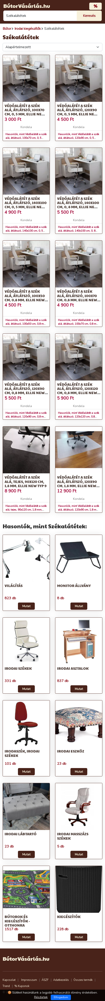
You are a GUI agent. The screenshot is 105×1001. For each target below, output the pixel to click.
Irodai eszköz (70, 751)
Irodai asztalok (73, 668)
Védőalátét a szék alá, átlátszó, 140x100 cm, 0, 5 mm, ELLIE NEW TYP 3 (26, 205)
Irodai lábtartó (21, 833)
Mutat (26, 606)
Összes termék (83, 980)
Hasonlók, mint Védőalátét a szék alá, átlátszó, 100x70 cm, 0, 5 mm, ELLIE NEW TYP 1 (26, 137)
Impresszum (29, 980)
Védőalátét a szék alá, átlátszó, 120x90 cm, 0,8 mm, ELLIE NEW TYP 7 (25, 391)
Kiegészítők (68, 916)
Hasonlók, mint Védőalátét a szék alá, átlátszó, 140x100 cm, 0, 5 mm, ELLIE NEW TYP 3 (26, 230)
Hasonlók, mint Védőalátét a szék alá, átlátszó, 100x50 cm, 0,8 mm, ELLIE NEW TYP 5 (26, 323)
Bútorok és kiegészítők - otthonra (17, 920)
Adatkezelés (61, 980)
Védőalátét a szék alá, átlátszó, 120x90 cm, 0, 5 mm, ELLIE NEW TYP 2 (77, 112)
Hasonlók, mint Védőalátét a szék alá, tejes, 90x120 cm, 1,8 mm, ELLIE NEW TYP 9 (26, 509)
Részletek (41, 997)
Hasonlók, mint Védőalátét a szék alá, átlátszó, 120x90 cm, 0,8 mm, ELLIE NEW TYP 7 (26, 416)
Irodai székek (18, 668)
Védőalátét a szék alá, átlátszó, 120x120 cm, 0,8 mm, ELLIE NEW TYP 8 (77, 391)
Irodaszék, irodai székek (22, 753)
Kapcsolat (9, 980)
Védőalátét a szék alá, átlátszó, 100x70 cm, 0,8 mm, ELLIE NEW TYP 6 (77, 298)
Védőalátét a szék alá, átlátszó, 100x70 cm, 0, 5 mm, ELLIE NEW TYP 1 (25, 112)
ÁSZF (45, 980)
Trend (6, 986)
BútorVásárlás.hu (26, 5)
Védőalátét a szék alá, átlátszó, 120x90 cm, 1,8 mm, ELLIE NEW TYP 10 (77, 483)
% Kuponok (21, 986)
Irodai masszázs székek (72, 836)
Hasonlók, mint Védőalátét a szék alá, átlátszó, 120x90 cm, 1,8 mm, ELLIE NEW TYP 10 (78, 509)
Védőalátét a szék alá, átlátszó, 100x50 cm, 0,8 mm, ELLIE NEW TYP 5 (25, 298)
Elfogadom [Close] (61, 997)
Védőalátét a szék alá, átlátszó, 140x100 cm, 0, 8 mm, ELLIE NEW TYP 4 (78, 205)
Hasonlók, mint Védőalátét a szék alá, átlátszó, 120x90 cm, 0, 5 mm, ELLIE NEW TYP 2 (78, 137)
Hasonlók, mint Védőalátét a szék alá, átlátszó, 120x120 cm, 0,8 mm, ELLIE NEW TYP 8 (78, 416)
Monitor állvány (74, 585)
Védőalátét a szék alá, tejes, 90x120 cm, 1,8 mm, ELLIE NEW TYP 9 (26, 481)
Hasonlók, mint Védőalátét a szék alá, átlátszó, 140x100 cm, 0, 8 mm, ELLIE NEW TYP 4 (78, 230)
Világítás (14, 585)
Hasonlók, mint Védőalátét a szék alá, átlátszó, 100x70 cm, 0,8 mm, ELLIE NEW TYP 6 (78, 323)
